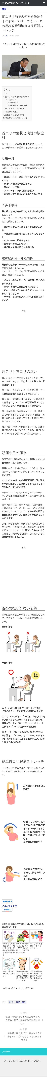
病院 (18, 1002)
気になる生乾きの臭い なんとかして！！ (36, 946)
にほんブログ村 (9, 906)
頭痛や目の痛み (11, 112)
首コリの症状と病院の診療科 (17, 97)
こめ (6, 35)
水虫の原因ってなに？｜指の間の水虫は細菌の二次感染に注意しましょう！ (22, 975)
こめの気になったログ (16, 3)
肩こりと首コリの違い (14, 108)
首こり (11, 1002)
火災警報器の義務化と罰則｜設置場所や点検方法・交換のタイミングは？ (36, 975)
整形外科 (12, 100)
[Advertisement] (23, 336)
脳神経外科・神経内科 (18, 105)
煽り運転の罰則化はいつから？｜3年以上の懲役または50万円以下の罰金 (22, 948)
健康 (4, 9)
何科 (24, 1002)
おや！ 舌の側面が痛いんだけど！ (9, 973)
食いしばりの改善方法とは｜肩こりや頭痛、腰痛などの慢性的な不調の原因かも (9, 949)
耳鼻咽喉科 (13, 103)
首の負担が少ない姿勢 (14, 115)
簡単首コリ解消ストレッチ (16, 118)
